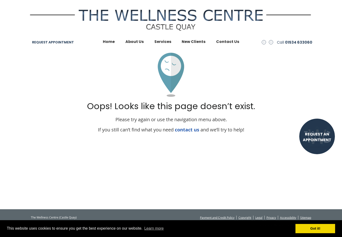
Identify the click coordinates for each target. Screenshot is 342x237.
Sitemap (305, 217)
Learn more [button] (154, 228)
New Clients (193, 41)
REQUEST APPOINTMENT (53, 42)
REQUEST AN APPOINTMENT (317, 137)
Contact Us (227, 41)
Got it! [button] (315, 228)
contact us (187, 129)
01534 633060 (298, 42)
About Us (134, 41)
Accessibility (288, 217)
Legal (258, 217)
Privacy (271, 217)
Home (109, 41)
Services (162, 41)
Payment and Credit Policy (217, 217)
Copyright (244, 217)
